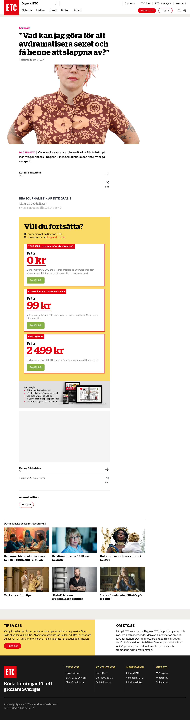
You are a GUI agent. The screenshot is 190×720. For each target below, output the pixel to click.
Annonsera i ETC (134, 677)
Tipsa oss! (130, 3)
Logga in (165, 10)
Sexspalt (24, 27)
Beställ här (35, 280)
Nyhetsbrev (162, 677)
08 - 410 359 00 (104, 677)
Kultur (65, 10)
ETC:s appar (162, 673)
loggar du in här (56, 237)
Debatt (77, 10)
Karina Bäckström (30, 172)
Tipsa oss (12, 645)
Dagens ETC (39, 3)
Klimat (53, 10)
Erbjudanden (162, 682)
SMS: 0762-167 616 (76, 677)
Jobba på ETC (133, 673)
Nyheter (27, 10)
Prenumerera (147, 10)
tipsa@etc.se (72, 673)
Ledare (40, 10)
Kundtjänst (101, 673)
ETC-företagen (163, 3)
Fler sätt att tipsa (75, 682)
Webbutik (181, 3)
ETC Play (145, 3)
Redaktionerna (103, 682)
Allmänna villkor (134, 682)
